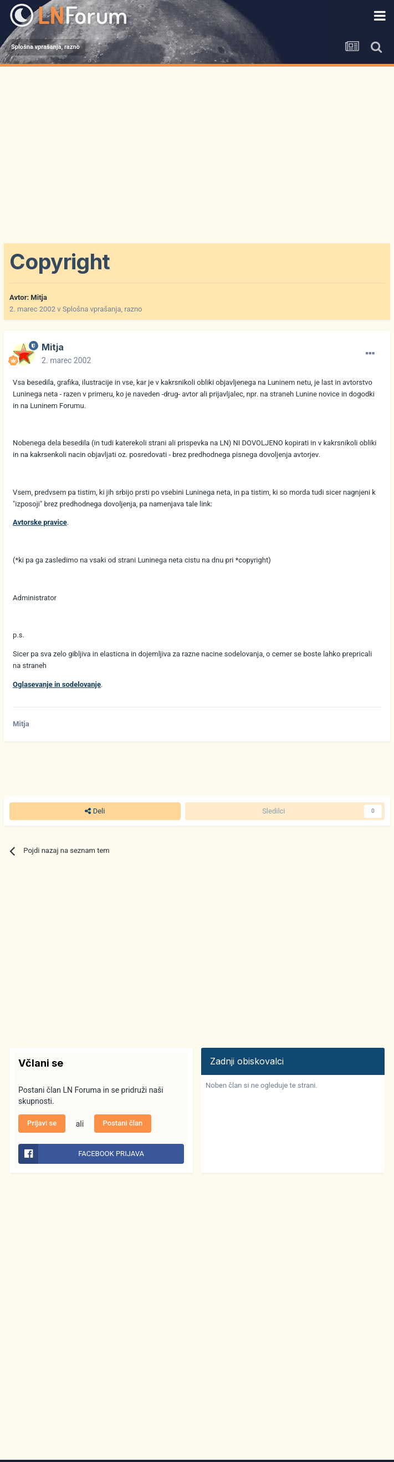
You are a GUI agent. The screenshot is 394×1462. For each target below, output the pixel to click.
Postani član (123, 1123)
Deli (95, 811)
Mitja (38, 297)
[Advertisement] (197, 150)
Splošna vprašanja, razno (102, 309)
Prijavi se (42, 1123)
